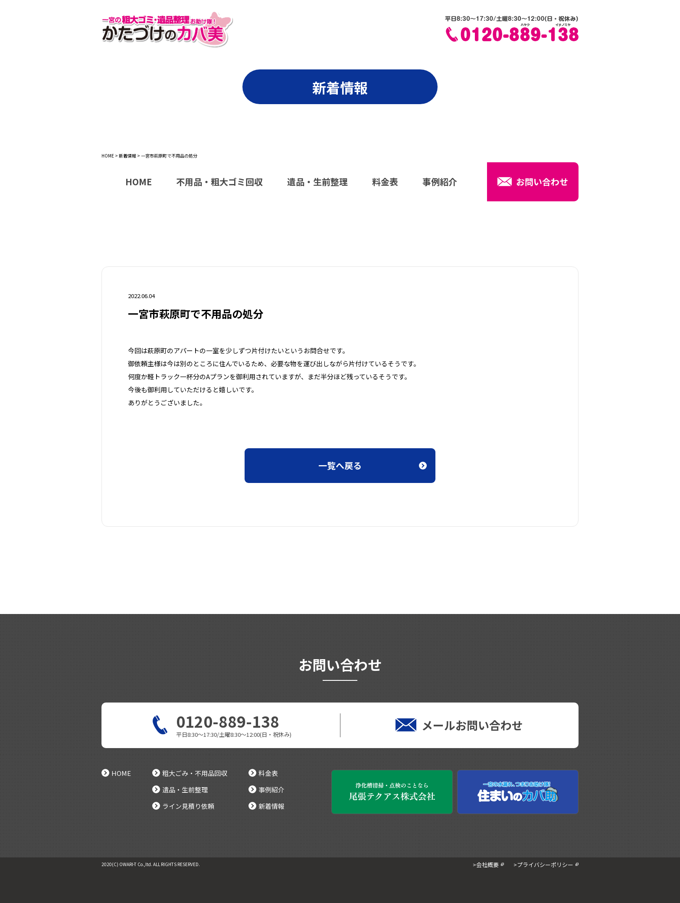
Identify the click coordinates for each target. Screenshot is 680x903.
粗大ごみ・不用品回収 (189, 773)
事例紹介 (439, 182)
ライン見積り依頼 (183, 806)
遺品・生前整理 (317, 182)
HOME (107, 155)
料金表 (385, 182)
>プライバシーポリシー (543, 864)
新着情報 (127, 155)
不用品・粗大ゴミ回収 (219, 182)
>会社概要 (486, 864)
